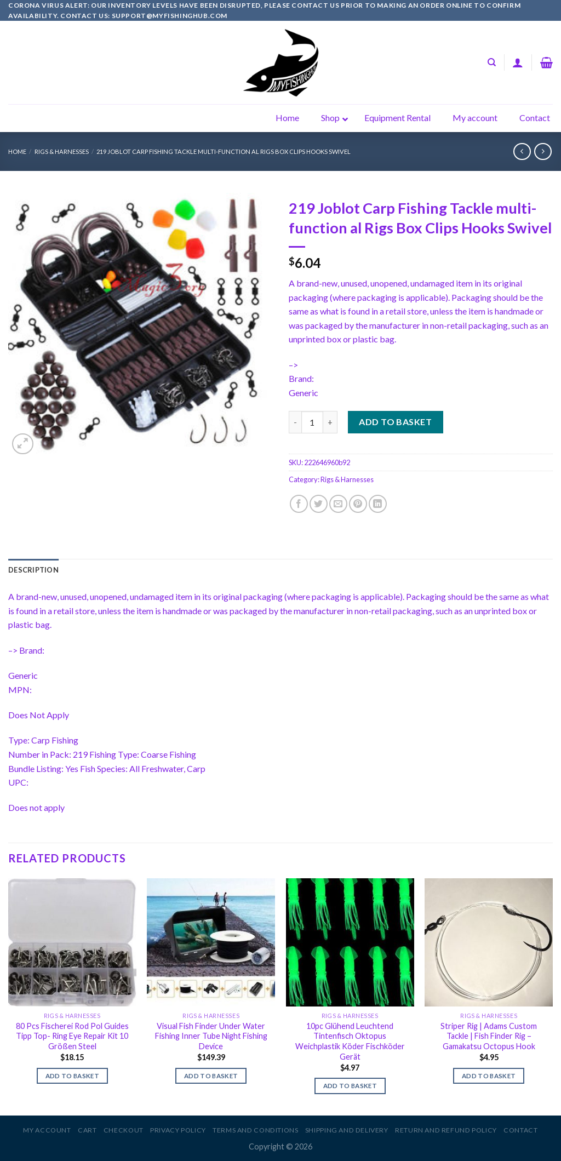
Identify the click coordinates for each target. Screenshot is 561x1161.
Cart (87, 1130)
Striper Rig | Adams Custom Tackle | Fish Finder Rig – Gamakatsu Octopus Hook (488, 1036)
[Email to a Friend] (338, 504)
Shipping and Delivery (346, 1130)
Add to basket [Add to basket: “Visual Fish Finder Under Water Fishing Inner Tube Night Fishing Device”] (211, 1075)
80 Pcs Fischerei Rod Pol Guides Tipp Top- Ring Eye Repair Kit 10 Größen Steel (72, 1036)
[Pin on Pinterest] (358, 504)
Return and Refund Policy (446, 1130)
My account (47, 1130)
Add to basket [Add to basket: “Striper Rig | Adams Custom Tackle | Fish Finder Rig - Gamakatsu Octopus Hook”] (489, 1075)
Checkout (124, 1130)
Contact (520, 1130)
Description (33, 569)
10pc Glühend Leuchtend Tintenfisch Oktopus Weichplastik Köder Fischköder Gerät (350, 1041)
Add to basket (395, 421)
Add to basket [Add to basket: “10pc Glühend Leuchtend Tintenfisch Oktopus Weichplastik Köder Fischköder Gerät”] (350, 1085)
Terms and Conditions (255, 1130)
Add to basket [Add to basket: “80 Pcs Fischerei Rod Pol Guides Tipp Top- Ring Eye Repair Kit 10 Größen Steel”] (72, 1075)
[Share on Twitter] (319, 504)
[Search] (492, 62)
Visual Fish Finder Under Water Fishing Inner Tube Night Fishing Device (211, 1036)
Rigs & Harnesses (62, 151)
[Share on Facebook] (299, 504)
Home (17, 151)
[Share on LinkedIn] (378, 504)
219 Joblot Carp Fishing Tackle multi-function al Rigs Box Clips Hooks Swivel (223, 151)
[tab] (33, 570)
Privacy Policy (178, 1130)
